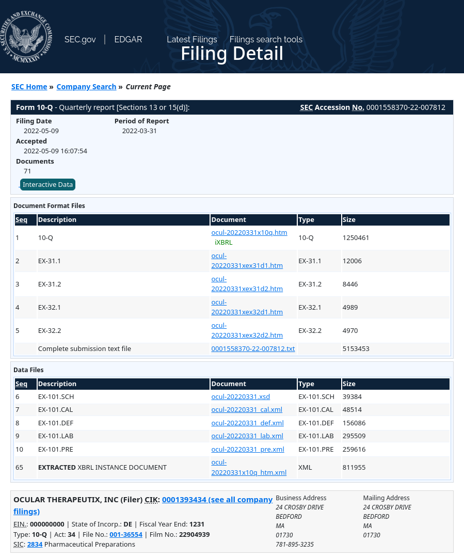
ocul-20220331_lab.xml (247, 435)
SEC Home (29, 86)
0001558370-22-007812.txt (253, 348)
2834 (35, 544)
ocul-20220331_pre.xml (247, 449)
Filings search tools (266, 39)
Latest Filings (192, 39)
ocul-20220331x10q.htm (249, 232)
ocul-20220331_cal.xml (246, 409)
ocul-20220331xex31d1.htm (247, 260)
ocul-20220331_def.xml (247, 422)
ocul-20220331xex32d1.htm (247, 307)
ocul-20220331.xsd (240, 396)
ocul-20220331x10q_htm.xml (248, 467)
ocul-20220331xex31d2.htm (247, 284)
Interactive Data (48, 184)
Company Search (87, 86)
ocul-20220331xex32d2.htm (247, 330)
